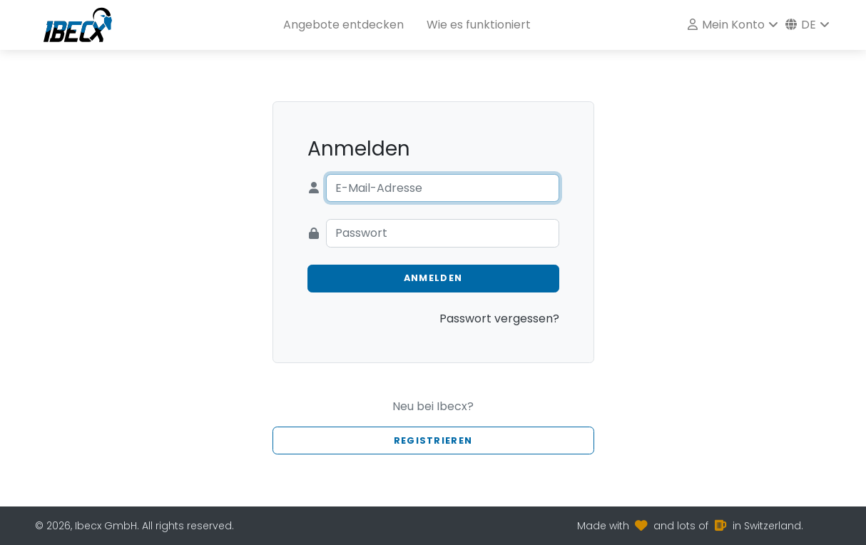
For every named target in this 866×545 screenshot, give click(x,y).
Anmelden (433, 278)
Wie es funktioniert (479, 24)
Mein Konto (726, 24)
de (800, 24)
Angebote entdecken (343, 24)
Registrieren (433, 440)
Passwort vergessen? (499, 318)
